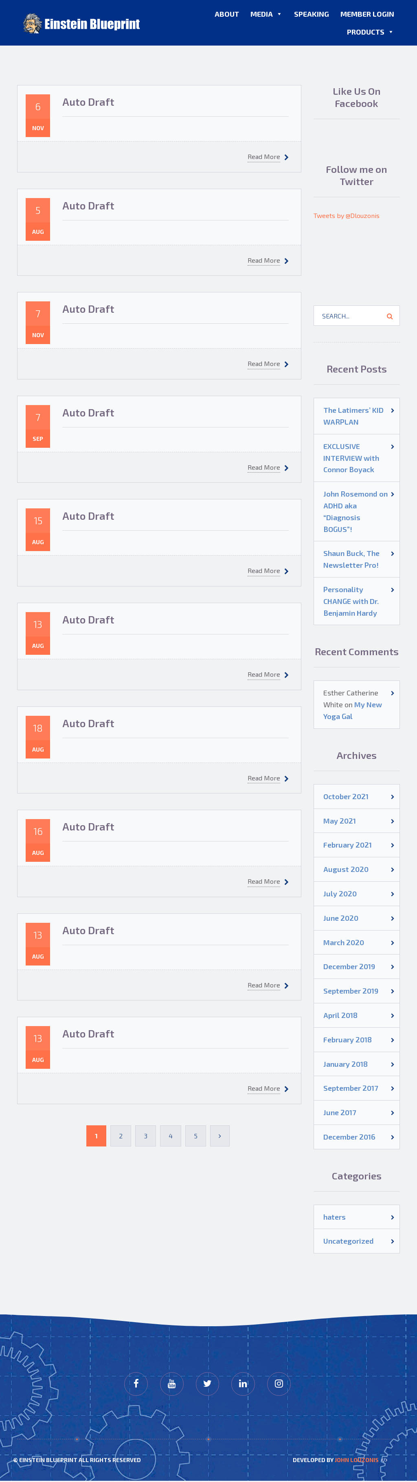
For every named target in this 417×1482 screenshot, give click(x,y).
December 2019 (349, 966)
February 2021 (347, 844)
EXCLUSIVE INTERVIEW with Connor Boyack (351, 458)
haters (334, 1216)
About (227, 13)
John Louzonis (357, 1460)
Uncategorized (348, 1240)
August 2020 (346, 869)
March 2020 (343, 942)
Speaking (311, 13)
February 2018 (347, 1039)
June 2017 (339, 1112)
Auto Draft (88, 101)
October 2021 (346, 796)
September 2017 (350, 1087)
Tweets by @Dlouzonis (347, 215)
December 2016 (349, 1136)
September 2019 (350, 990)
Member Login (367, 13)
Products (370, 31)
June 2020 (340, 917)
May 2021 (339, 820)
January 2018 (345, 1063)
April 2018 (340, 1015)
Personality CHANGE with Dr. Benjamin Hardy (351, 601)
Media (266, 13)
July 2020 (340, 893)
